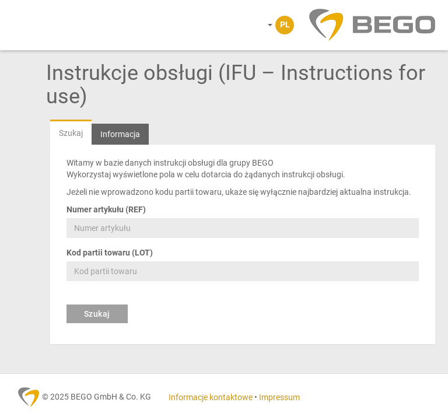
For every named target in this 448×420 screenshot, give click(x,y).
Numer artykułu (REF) (106, 209)
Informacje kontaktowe (211, 397)
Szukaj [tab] (71, 133)
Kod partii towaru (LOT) (109, 252)
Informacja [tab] (120, 134)
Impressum (279, 397)
